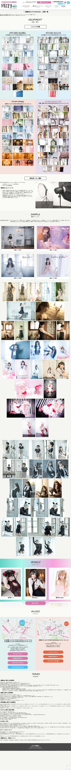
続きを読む (35, 603)
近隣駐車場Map (18, 658)
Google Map (17, 654)
